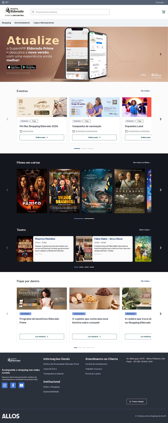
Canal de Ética (50, 369)
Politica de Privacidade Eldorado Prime (61, 364)
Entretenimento (22, 23)
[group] (84, 54)
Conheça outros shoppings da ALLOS (150, 416)
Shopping (6, 23)
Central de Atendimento (96, 364)
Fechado (161, 2)
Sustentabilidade (51, 391)
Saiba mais (42, 137)
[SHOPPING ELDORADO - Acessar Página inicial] (14, 12)
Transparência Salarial (53, 374)
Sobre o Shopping (51, 387)
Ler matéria (41, 336)
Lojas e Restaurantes (44, 23)
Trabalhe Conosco (93, 369)
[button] (7, 54)
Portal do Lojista (93, 374)
